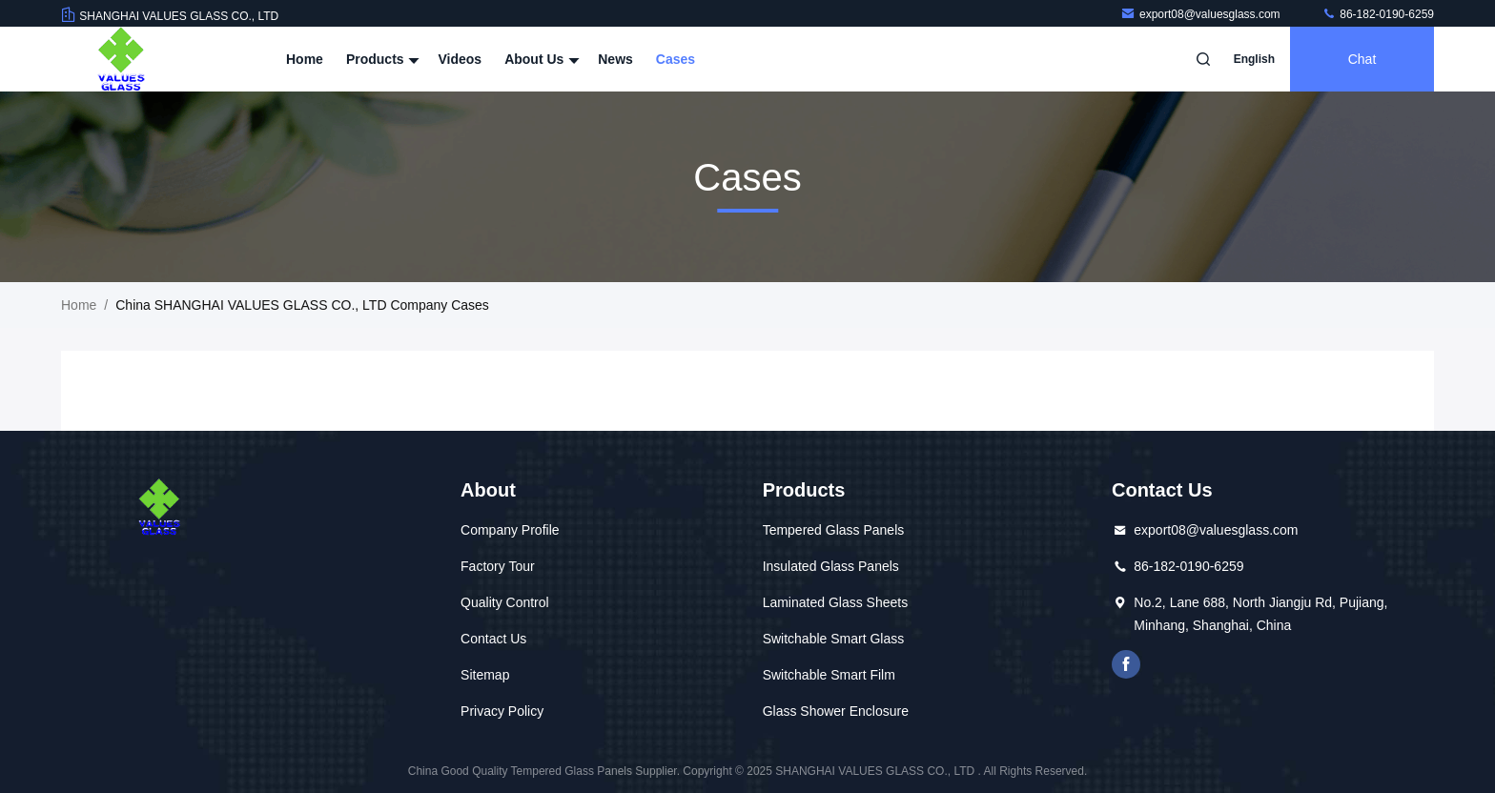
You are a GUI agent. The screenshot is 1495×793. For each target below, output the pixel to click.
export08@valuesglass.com (1201, 14)
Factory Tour (498, 566)
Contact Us (493, 638)
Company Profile (510, 530)
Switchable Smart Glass (834, 638)
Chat (1362, 59)
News (615, 59)
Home (304, 59)
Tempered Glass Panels (834, 530)
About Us (539, 59)
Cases (675, 59)
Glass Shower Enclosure (836, 711)
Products (381, 59)
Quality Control (505, 602)
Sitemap (485, 674)
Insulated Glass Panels (831, 566)
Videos (459, 59)
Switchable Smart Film (829, 674)
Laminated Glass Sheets (836, 602)
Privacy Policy (502, 711)
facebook (1126, 664)
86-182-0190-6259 (1377, 14)
